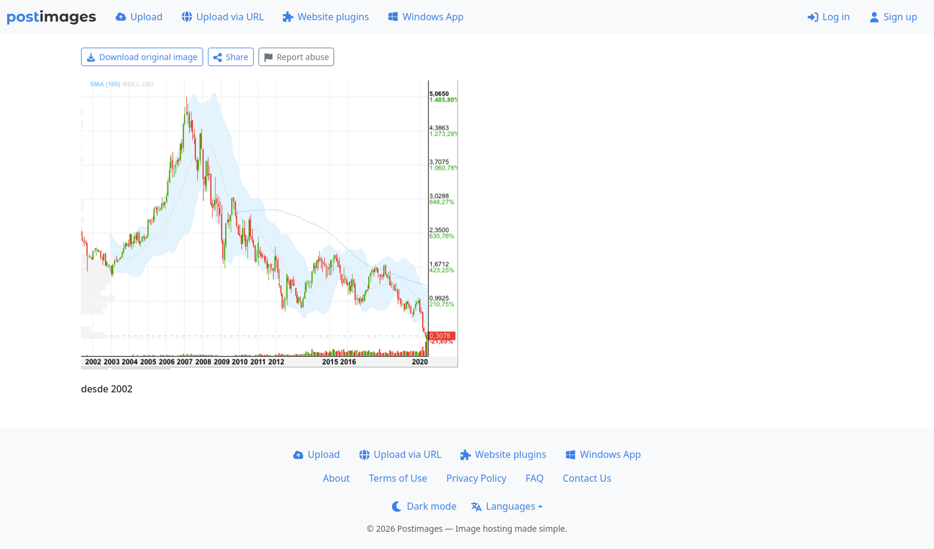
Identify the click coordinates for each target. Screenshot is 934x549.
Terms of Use (398, 478)
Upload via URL (223, 16)
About (336, 478)
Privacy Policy (476, 478)
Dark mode (424, 506)
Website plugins (326, 16)
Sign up (893, 16)
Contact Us (587, 478)
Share (230, 57)
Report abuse (296, 57)
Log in (829, 16)
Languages (503, 506)
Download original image (142, 57)
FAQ (534, 478)
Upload (139, 16)
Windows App (425, 16)
